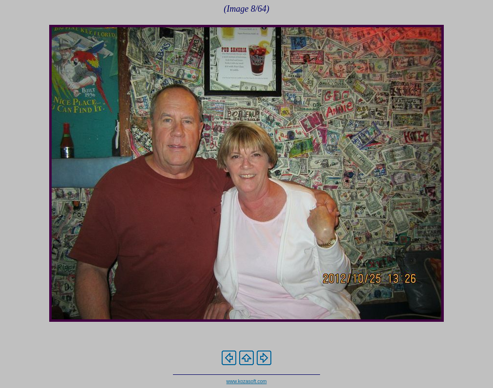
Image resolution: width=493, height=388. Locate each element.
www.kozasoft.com (247, 381)
